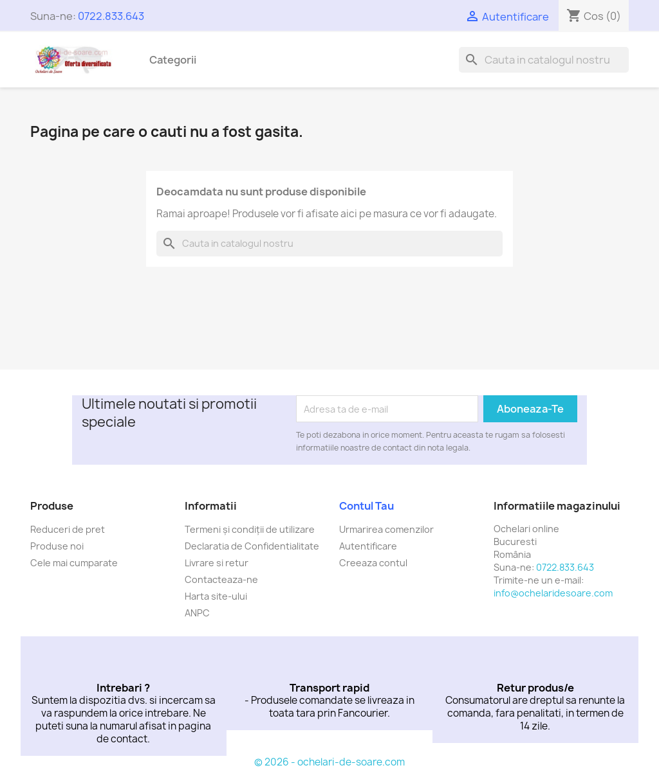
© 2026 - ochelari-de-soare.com (329, 762)
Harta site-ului (216, 596)
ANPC (197, 613)
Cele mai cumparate (74, 563)
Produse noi (57, 546)
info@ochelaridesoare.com (553, 593)
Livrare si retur (216, 563)
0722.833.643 (111, 16)
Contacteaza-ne (221, 579)
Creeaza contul (373, 563)
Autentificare (368, 546)
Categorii (172, 60)
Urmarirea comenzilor (386, 529)
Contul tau (366, 506)
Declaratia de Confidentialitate (252, 546)
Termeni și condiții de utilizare (250, 529)
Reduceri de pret (67, 529)
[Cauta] (544, 60)
